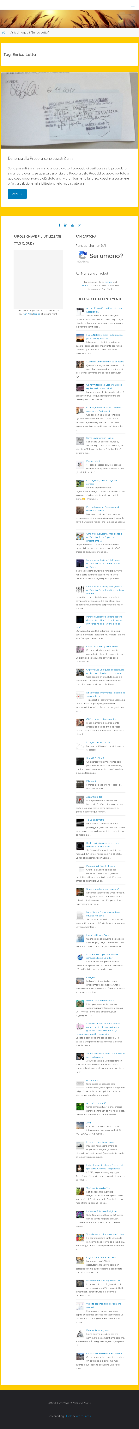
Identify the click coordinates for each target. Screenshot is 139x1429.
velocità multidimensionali (100, 1000)
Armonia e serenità (96, 1103)
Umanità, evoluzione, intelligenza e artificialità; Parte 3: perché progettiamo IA (104, 537)
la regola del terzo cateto (99, 742)
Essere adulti (93, 461)
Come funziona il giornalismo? (102, 646)
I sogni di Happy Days (97, 935)
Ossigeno (91, 977)
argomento (92, 1080)
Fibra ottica (92, 781)
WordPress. (83, 1416)
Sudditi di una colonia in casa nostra (105, 361)
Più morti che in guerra (98, 1330)
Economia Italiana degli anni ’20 (103, 1280)
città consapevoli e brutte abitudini (104, 1353)
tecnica (36, 314)
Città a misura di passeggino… (102, 719)
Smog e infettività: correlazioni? (102, 888)
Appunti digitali (94, 796)
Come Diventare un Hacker (100, 437)
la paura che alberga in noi (100, 1142)
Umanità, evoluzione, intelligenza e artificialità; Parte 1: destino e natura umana (105, 590)
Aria (88, 1122)
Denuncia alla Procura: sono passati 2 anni (40, 158)
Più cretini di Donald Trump (100, 865)
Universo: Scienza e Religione (101, 1211)
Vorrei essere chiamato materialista (105, 1234)
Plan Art (27, 314)
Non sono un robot (94, 273)
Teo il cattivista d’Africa (98, 1188)
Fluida (68, 1416)
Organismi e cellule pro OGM (101, 1257)
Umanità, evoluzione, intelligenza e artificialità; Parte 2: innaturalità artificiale (104, 563)
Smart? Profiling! (95, 758)
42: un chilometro (95, 819)
